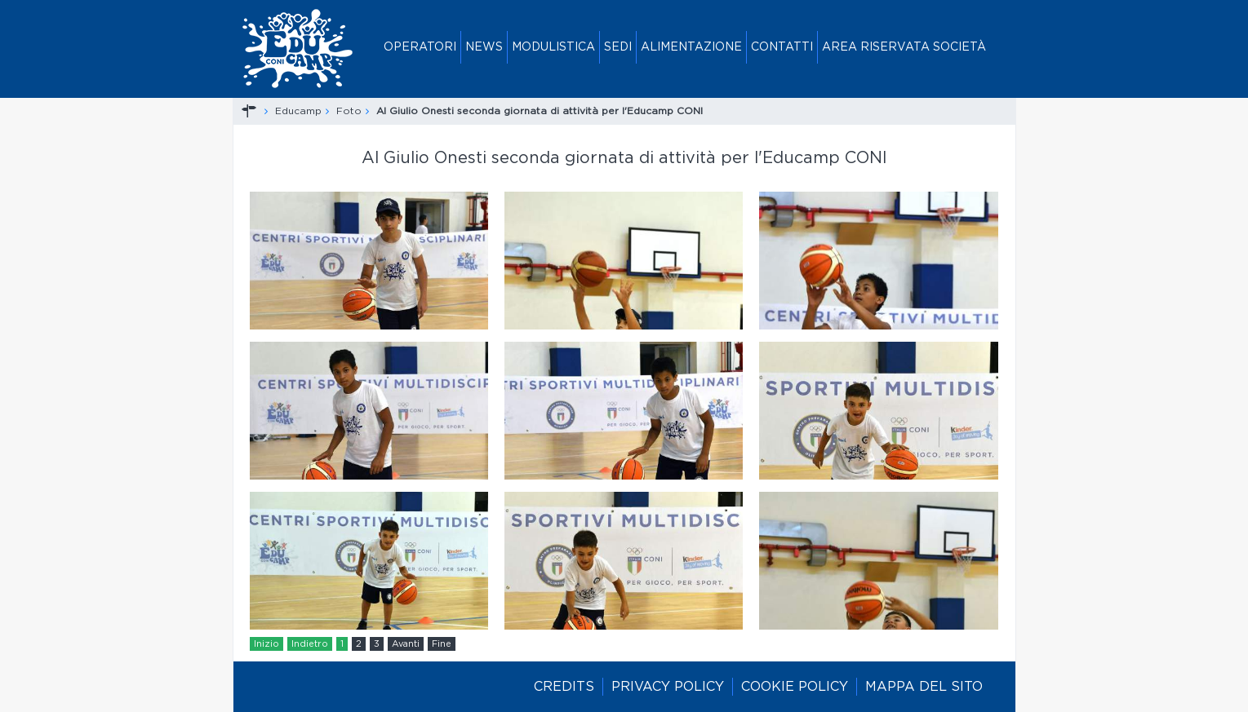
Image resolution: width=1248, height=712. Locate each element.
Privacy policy (667, 686)
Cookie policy (794, 686)
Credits (564, 686)
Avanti (406, 643)
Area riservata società (904, 47)
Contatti (782, 47)
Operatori (420, 47)
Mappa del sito (924, 686)
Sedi (618, 47)
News (484, 47)
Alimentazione (691, 47)
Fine (441, 643)
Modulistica (553, 47)
